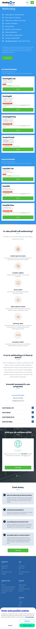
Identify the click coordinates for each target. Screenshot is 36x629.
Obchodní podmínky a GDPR (25, 607)
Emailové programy (18, 398)
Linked (21, 609)
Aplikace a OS (4, 568)
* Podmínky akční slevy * (18, 401)
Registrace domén (22, 585)
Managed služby (4, 566)
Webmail (3, 585)
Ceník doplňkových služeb (6, 572)
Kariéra (20, 604)
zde (9, 501)
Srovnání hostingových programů (8, 587)
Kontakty (20, 602)
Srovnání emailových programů (7, 589)
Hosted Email (18, 422)
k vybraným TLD (23, 105)
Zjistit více (28, 527)
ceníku (25, 455)
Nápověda (3, 574)
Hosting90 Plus (18, 417)
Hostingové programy (18, 395)
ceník (9, 73)
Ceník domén (21, 587)
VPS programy (22, 566)
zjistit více (18, 467)
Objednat (18, 89)
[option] (18, 454)
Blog (20, 605)
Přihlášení (32, 2)
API (2, 570)
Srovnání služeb (7, 58)
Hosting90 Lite (18, 408)
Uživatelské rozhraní (10, 41)
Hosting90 (18, 412)
